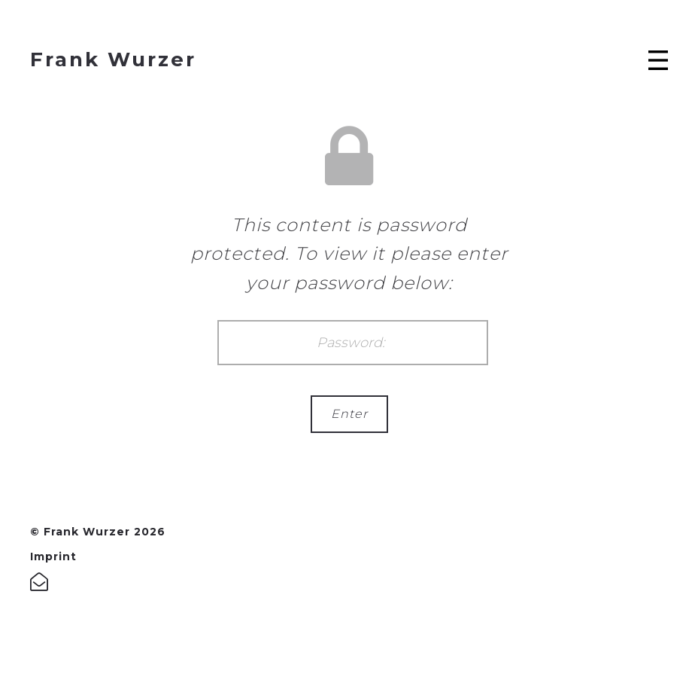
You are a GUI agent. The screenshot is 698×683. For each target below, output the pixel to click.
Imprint (53, 556)
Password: (352, 342)
